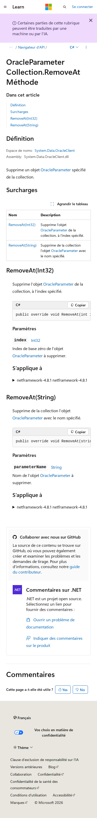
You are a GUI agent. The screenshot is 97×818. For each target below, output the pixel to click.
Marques (17, 802)
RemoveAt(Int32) (23, 118)
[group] (51, 315)
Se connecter (82, 6)
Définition (18, 104)
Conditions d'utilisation (28, 795)
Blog (51, 766)
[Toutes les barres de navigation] (10, 47)
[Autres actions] (86, 47)
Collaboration (21, 774)
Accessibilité (62, 795)
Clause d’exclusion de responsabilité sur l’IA (44, 759)
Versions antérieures (26, 766)
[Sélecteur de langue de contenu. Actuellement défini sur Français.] (22, 717)
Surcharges (19, 111)
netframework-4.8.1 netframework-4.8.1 (52, 380)
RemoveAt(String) (24, 125)
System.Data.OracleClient (55, 150)
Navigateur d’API (31, 47)
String (56, 467)
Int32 (35, 340)
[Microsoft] (48, 7)
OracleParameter (56, 169)
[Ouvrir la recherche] (64, 7)
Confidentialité (49, 774)
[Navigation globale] (5, 7)
